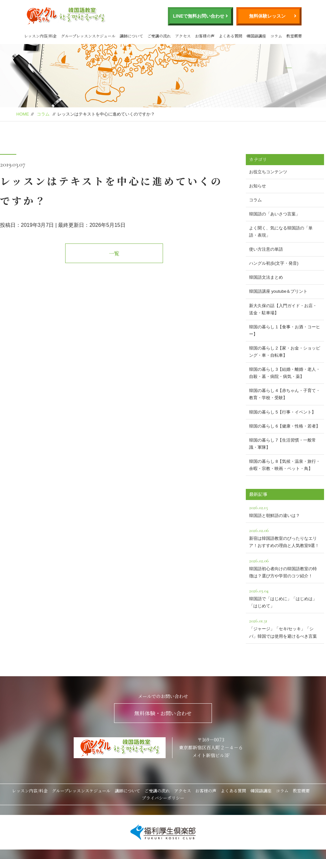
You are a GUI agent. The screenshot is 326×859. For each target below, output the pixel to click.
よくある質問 (230, 36)
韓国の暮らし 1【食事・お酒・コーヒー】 (284, 330)
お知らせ (257, 185)
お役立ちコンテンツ (268, 171)
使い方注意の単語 (266, 249)
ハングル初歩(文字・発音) (274, 263)
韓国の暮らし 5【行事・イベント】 (282, 412)
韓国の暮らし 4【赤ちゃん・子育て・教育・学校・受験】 (284, 394)
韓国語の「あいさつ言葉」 (274, 213)
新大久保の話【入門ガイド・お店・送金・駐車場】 (283, 309)
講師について (131, 36)
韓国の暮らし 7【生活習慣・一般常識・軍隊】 (282, 444)
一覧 (114, 253)
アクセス (183, 36)
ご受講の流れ (159, 36)
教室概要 (294, 36)
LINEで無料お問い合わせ (199, 16)
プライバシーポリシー (163, 798)
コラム (276, 36)
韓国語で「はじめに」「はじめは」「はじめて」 (285, 597)
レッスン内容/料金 (40, 36)
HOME (22, 114)
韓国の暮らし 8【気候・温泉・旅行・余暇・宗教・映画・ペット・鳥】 (284, 465)
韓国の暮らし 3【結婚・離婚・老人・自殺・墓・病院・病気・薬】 (284, 373)
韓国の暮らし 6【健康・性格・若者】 (284, 426)
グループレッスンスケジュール (88, 36)
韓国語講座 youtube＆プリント (278, 291)
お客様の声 (205, 36)
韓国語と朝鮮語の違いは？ (285, 510)
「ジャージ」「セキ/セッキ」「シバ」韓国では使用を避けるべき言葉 (285, 627)
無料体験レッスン (267, 16)
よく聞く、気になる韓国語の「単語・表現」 (281, 232)
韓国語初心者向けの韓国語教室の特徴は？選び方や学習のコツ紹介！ (285, 567)
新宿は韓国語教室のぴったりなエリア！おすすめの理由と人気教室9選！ (285, 537)
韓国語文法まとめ (266, 277)
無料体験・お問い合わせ (163, 713)
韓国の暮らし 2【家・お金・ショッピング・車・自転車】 (284, 352)
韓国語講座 (256, 36)
